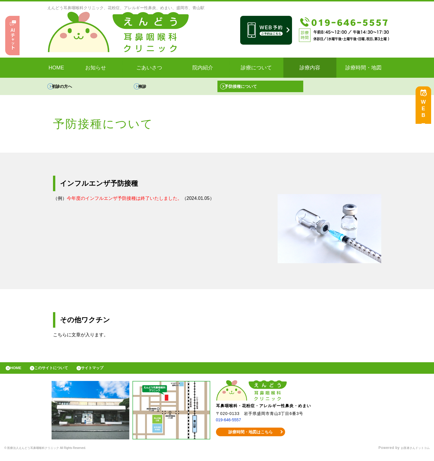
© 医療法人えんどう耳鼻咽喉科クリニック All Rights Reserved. (59, 454)
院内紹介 (202, 68)
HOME (56, 68)
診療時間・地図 (363, 68)
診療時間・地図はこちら (250, 437)
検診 (147, 87)
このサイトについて (58, 372)
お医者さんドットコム (411, 454)
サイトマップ (105, 372)
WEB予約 (425, 113)
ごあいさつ (149, 68)
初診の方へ (67, 87)
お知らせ (95, 68)
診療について (256, 68)
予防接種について (247, 87)
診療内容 (310, 68)
